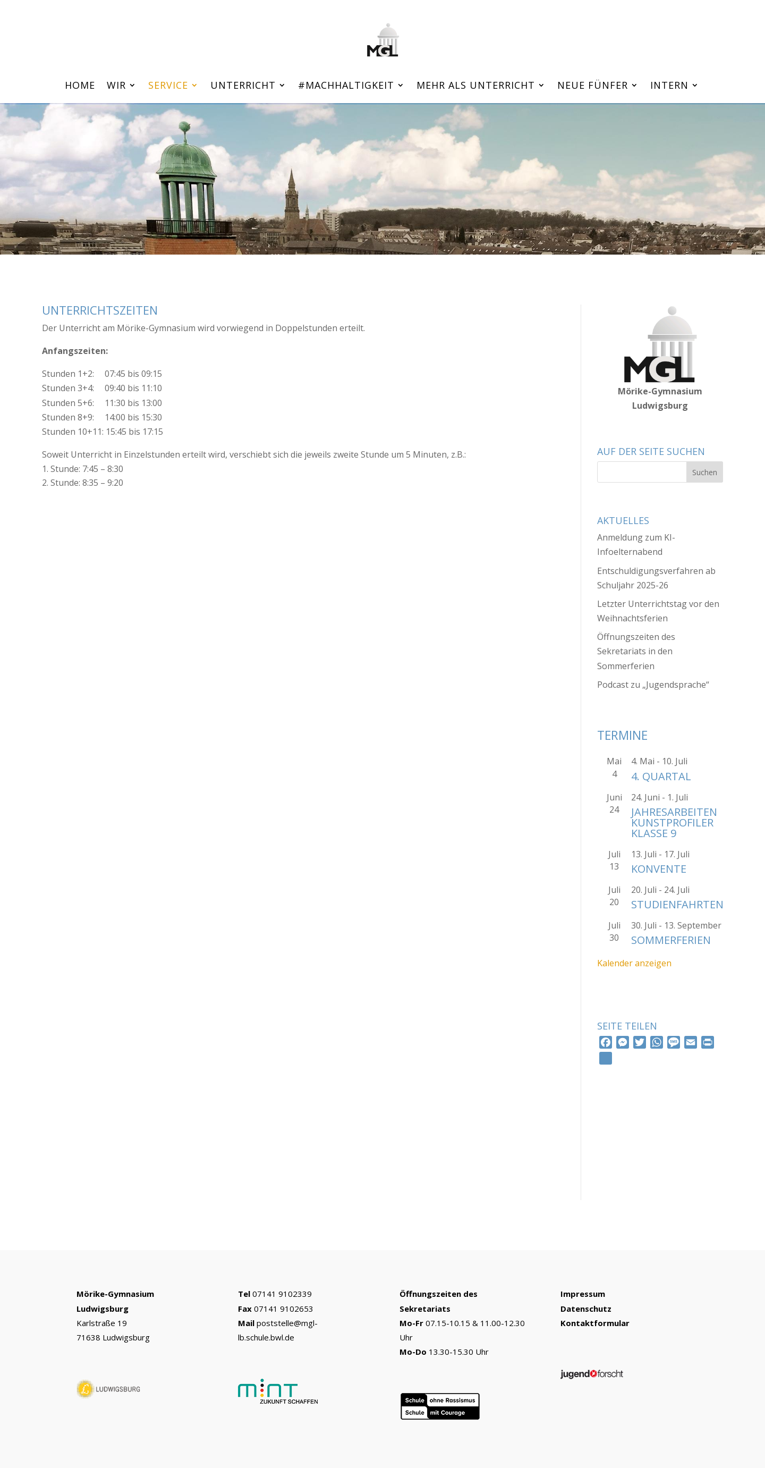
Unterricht (243, 86)
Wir (116, 86)
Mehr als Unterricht (475, 86)
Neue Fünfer (592, 86)
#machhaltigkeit (346, 86)
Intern (669, 86)
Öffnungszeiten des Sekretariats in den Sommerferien (636, 651)
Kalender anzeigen (634, 963)
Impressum (582, 1293)
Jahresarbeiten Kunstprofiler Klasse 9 (674, 822)
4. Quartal (661, 776)
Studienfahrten (677, 904)
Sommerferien (671, 940)
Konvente (658, 869)
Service (168, 86)
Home (80, 86)
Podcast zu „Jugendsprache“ (653, 684)
